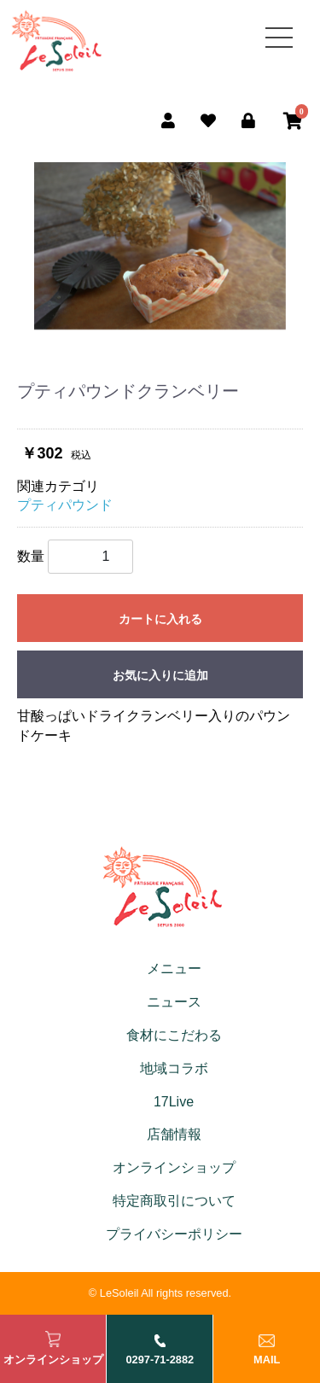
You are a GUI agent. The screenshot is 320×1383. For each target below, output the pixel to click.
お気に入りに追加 (160, 675)
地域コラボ (174, 1068)
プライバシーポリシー (174, 1234)
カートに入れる (160, 619)
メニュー (174, 968)
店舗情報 (174, 1134)
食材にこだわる (174, 1035)
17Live (174, 1101)
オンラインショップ (174, 1167)
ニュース (174, 1002)
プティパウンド (65, 505)
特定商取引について (174, 1200)
